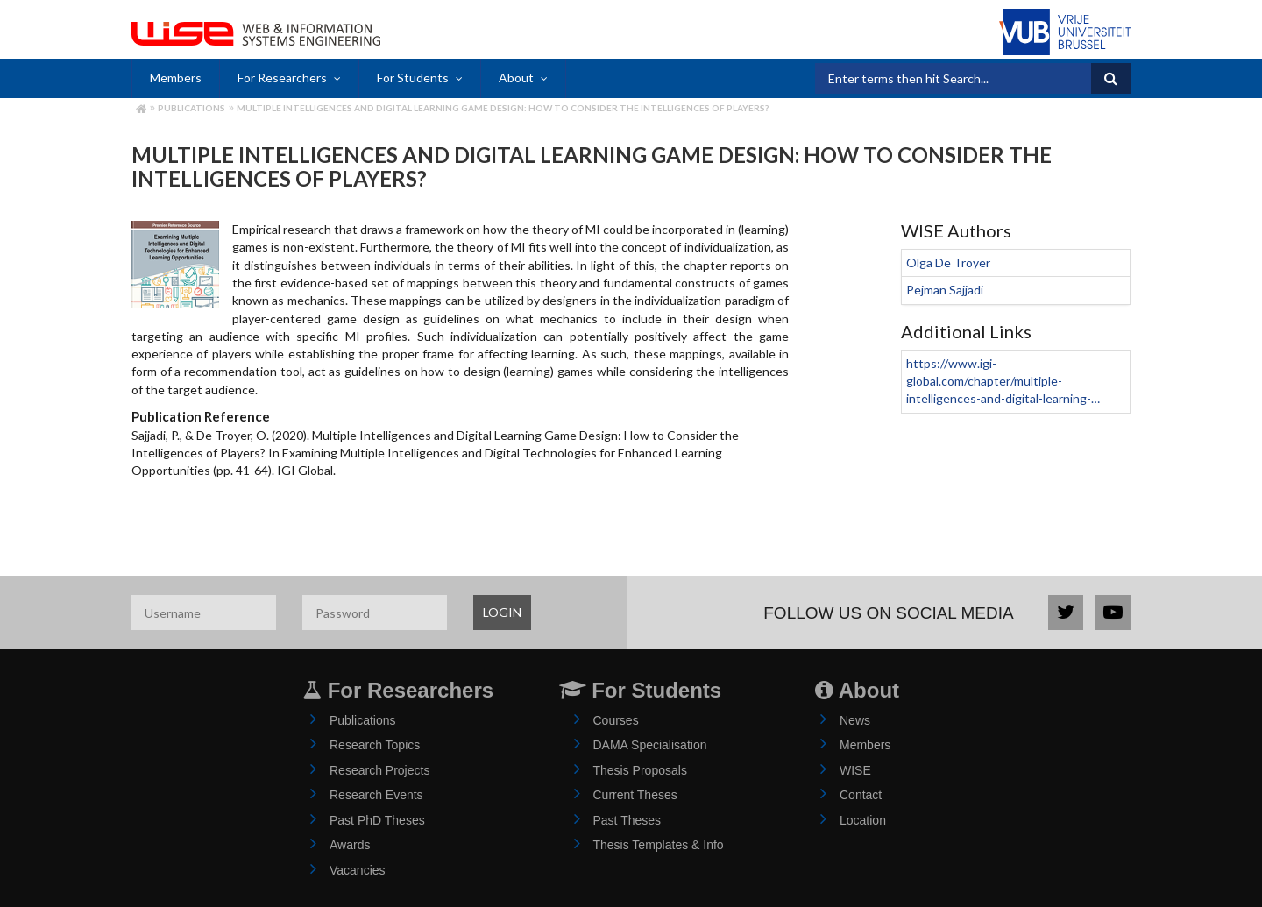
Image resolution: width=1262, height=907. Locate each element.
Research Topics (375, 745)
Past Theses (627, 820)
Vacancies (358, 870)
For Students (413, 77)
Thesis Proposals (640, 770)
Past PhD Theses (377, 820)
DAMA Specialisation (650, 745)
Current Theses (635, 795)
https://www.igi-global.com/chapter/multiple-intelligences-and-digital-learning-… (1003, 381)
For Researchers (282, 77)
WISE (855, 770)
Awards (350, 845)
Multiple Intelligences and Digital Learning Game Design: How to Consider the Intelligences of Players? (503, 108)
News (855, 720)
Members (176, 77)
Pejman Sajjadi (944, 289)
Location (863, 820)
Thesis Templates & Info (658, 845)
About (516, 77)
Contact (861, 795)
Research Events (376, 795)
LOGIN (502, 612)
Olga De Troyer (948, 262)
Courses (616, 720)
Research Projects (379, 770)
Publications (191, 108)
